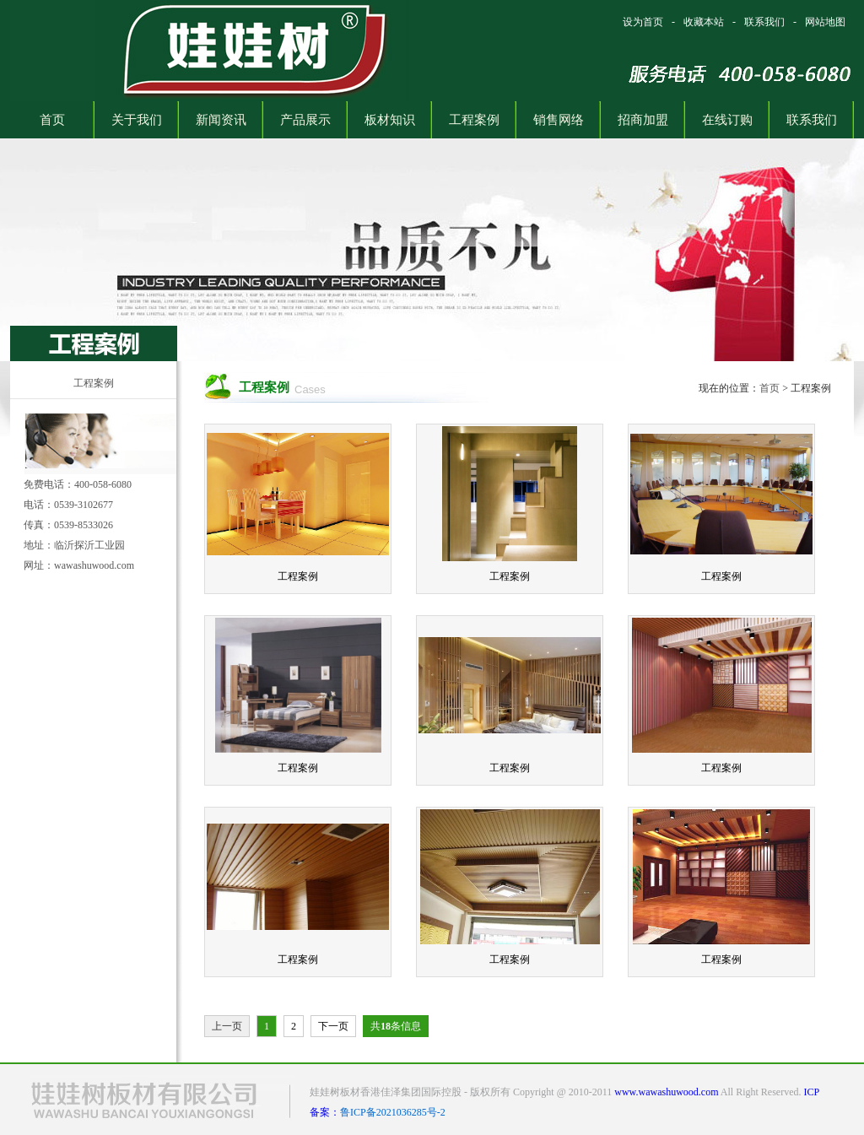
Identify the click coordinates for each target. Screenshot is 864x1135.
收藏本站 (703, 22)
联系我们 (764, 22)
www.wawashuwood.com (666, 1092)
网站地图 (825, 22)
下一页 (333, 1026)
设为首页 (643, 22)
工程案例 (93, 383)
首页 (769, 388)
